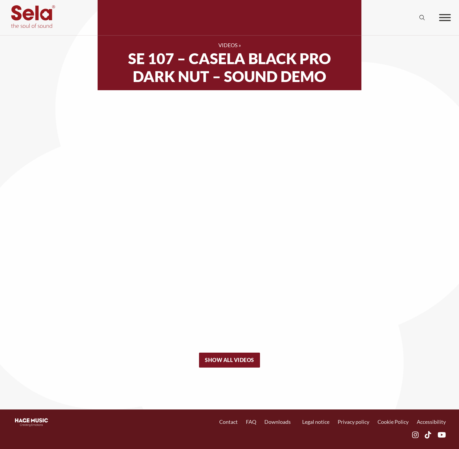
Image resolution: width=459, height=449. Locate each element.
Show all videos (229, 360)
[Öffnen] (445, 17)
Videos (228, 45)
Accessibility (431, 422)
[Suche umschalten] (422, 17)
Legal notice (315, 422)
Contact (228, 422)
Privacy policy (353, 422)
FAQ (251, 422)
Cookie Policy (393, 422)
